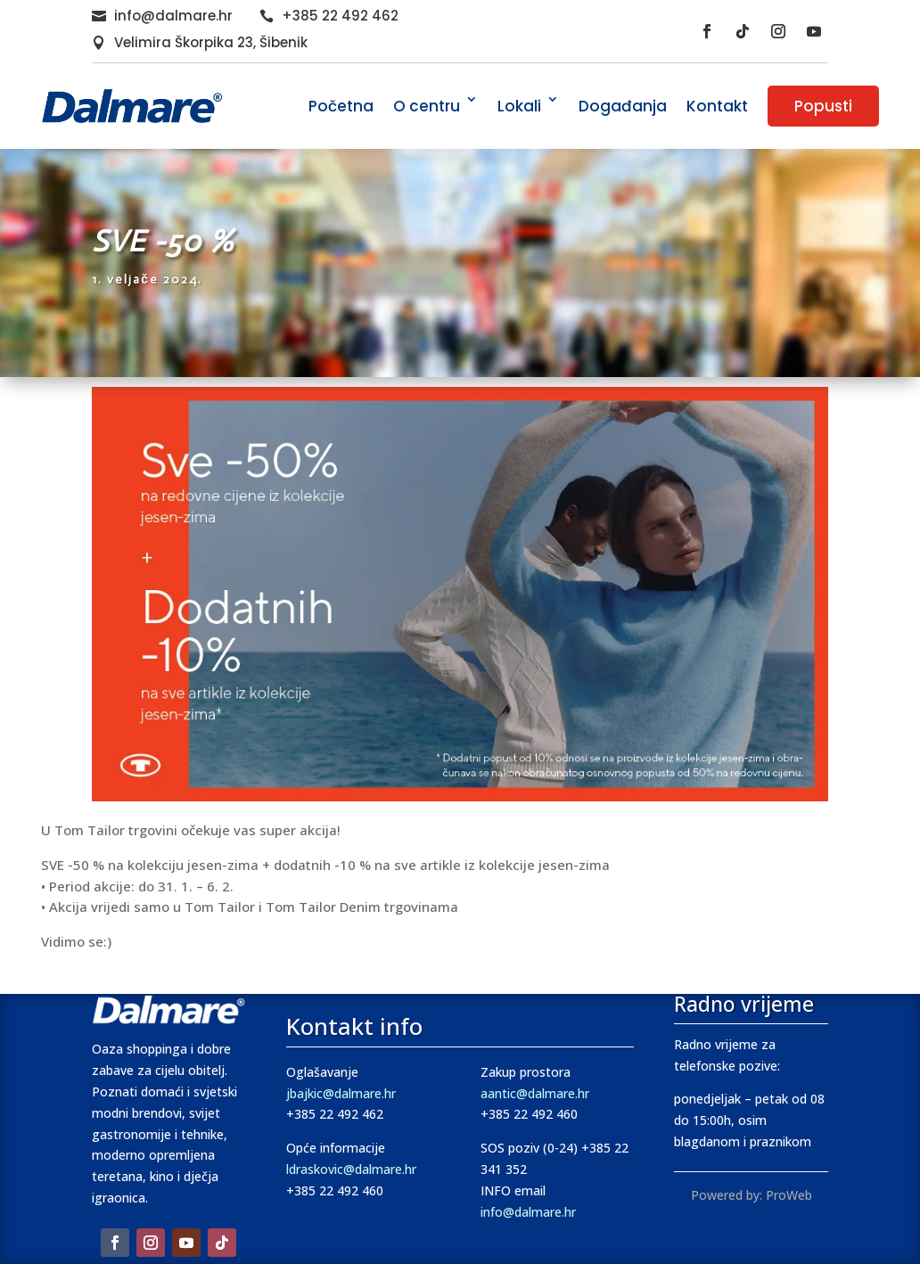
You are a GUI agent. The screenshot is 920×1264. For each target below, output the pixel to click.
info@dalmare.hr (173, 15)
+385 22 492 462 (340, 15)
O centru (426, 106)
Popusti (823, 106)
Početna (341, 106)
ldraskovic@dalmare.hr (351, 1169)
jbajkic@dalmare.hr (341, 1093)
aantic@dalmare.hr (535, 1093)
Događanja (623, 106)
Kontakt (717, 106)
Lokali (519, 106)
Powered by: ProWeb (751, 1194)
